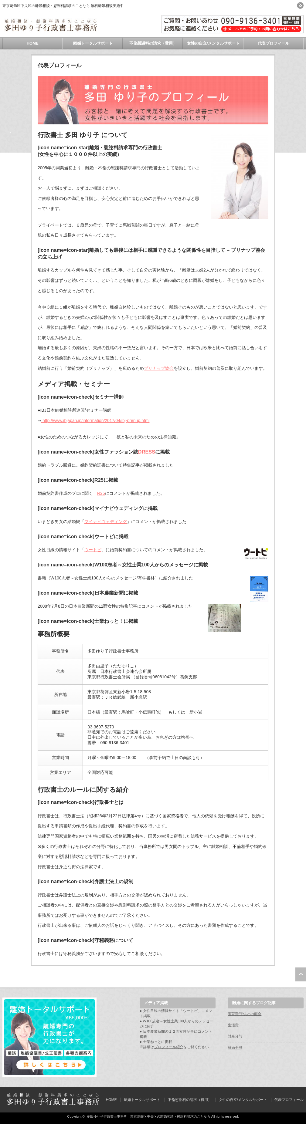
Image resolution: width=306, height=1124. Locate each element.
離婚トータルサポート (93, 43)
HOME (33, 43)
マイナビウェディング (105, 521)
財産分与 (235, 1036)
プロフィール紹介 (168, 1047)
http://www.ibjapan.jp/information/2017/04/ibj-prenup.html (95, 420)
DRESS (146, 451)
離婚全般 (235, 1047)
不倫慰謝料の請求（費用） (153, 43)
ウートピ (92, 549)
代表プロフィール (273, 43)
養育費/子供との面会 (244, 1014)
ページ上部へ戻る (300, 974)
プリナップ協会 (159, 368)
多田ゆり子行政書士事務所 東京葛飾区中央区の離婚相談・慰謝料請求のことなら (148, 1116)
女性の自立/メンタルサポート (213, 43)
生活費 (233, 1025)
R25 (101, 493)
